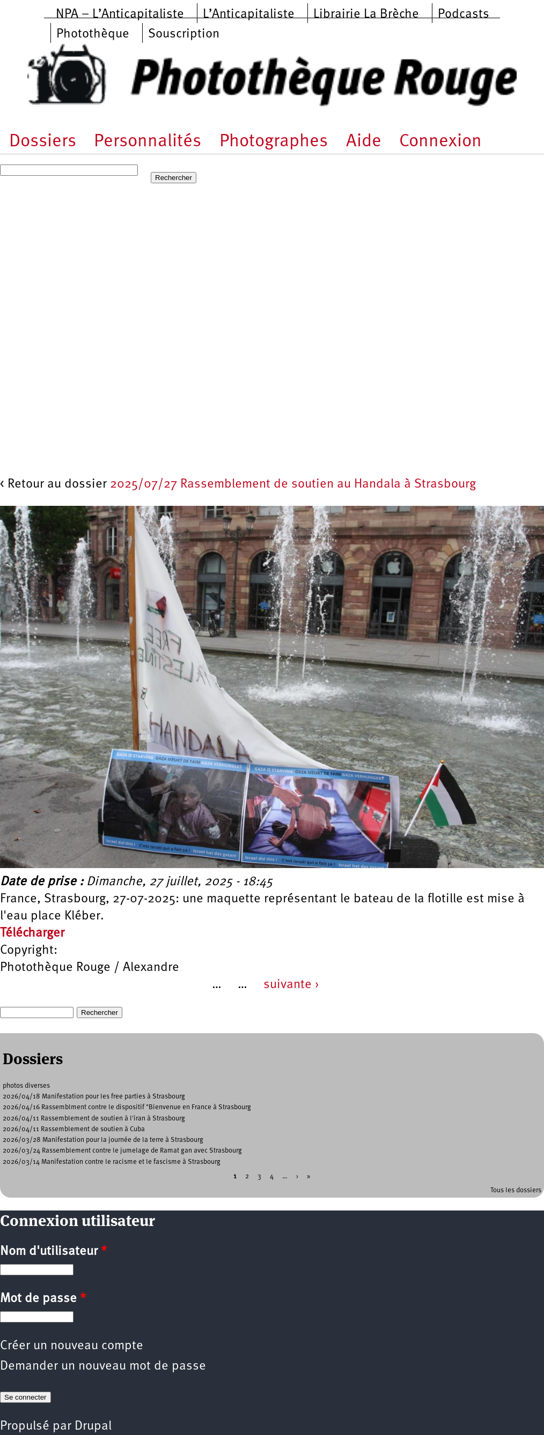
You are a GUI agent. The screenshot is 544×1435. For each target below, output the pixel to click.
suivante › (291, 984)
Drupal (93, 1426)
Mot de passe (43, 1298)
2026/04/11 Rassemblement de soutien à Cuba (74, 1129)
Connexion (440, 142)
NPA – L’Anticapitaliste (120, 14)
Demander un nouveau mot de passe (103, 1366)
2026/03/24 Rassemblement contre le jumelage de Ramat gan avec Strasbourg (122, 1150)
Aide (363, 142)
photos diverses (26, 1085)
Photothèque (92, 34)
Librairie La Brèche (366, 14)
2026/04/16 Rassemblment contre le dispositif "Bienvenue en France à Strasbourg (127, 1107)
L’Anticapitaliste (249, 14)
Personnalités (147, 142)
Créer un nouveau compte (71, 1346)
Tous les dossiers (515, 1190)
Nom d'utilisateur (53, 1251)
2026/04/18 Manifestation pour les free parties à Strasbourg (94, 1096)
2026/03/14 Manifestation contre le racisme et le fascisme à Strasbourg (111, 1162)
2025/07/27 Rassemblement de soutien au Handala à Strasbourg (293, 484)
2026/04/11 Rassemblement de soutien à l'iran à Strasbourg (94, 1118)
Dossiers (42, 142)
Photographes (273, 142)
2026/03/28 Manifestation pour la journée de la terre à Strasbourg (103, 1140)
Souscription (183, 34)
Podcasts (463, 14)
